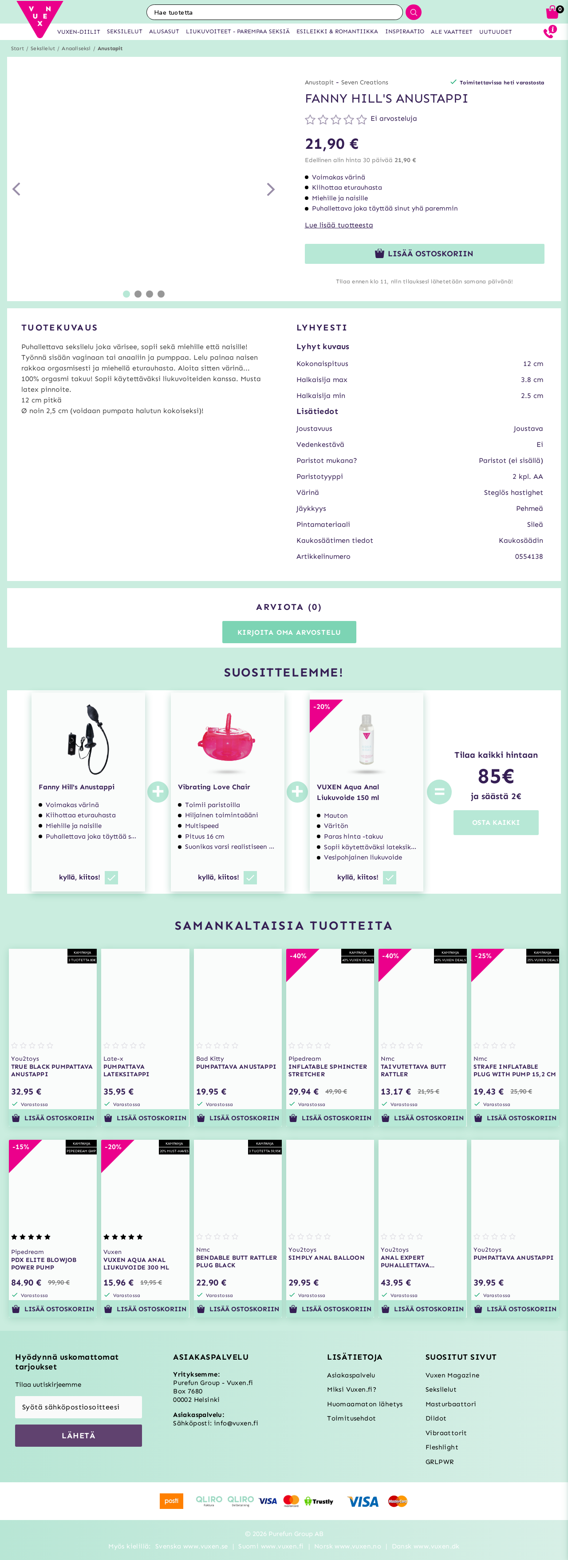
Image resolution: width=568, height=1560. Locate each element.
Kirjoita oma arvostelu (289, 632)
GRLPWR (440, 1462)
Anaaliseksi (76, 48)
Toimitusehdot (351, 1418)
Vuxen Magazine (453, 1375)
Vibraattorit (446, 1433)
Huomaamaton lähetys (365, 1404)
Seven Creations (364, 82)
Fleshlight (442, 1447)
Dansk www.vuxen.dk (426, 1546)
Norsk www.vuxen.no (347, 1546)
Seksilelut (43, 48)
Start (17, 48)
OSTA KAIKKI (496, 822)
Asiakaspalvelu (351, 1375)
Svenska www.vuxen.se (191, 1546)
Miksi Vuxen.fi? (351, 1389)
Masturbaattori (451, 1404)
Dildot (436, 1418)
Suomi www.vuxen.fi (271, 1546)
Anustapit (110, 48)
